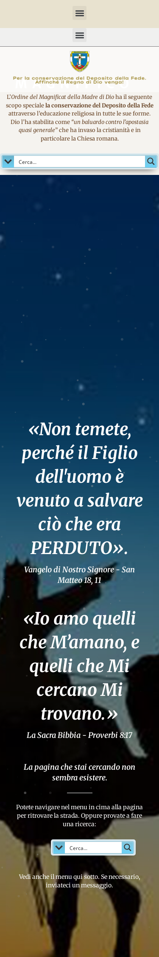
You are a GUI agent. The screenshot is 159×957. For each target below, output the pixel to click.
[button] (79, 13)
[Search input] (80, 161)
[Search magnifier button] (151, 161)
